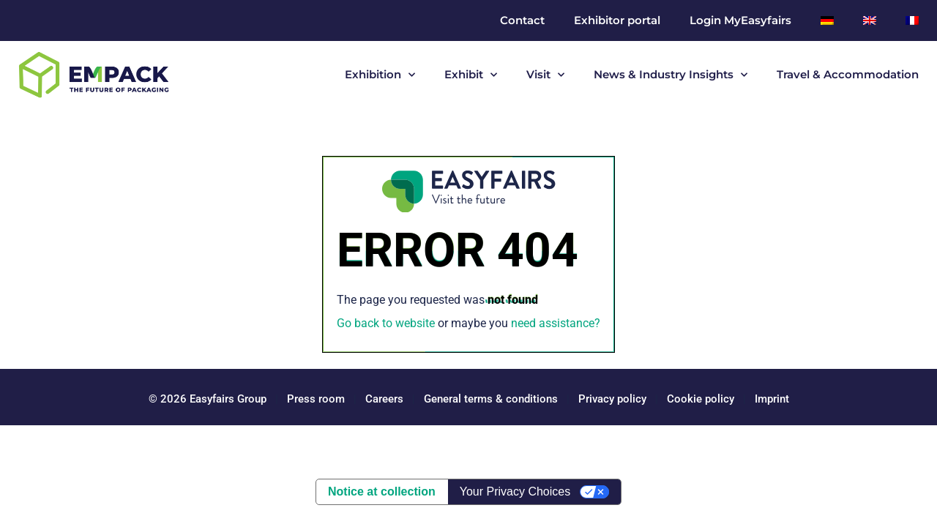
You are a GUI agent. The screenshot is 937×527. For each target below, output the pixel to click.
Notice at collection (382, 491)
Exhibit (470, 75)
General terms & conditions (491, 398)
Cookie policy (700, 398)
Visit (545, 75)
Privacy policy (612, 398)
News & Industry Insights (670, 75)
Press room (314, 398)
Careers (384, 398)
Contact (522, 20)
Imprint (772, 398)
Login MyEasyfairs (740, 20)
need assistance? (555, 323)
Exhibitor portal (617, 20)
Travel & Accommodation (848, 74)
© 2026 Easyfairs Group (207, 398)
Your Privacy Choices (515, 491)
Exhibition (380, 75)
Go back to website (386, 323)
